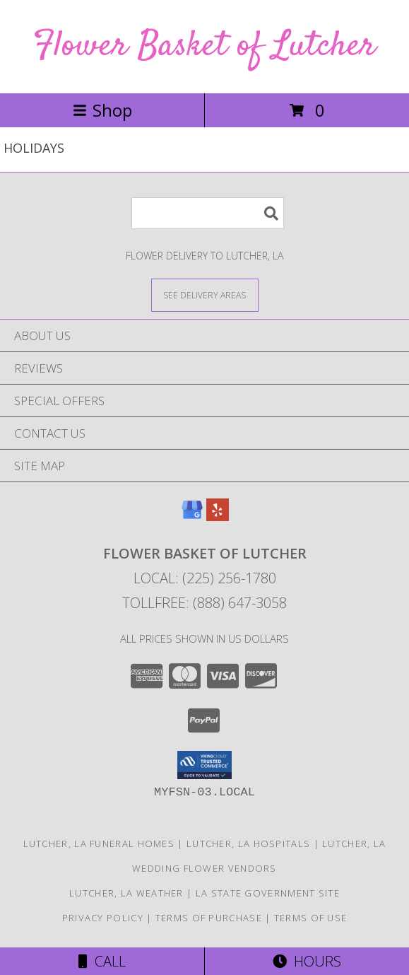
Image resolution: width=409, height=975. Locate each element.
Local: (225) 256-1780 (205, 578)
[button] (204, 765)
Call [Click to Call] (102, 961)
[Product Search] (207, 213)
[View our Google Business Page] (192, 516)
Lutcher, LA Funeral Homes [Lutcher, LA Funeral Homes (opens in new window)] (99, 843)
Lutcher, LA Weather (126, 893)
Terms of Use (311, 917)
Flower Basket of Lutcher (204, 46)
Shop (102, 110)
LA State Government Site (268, 893)
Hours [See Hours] (307, 961)
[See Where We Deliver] (205, 294)
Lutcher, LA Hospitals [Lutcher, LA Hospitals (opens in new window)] (248, 843)
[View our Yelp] (217, 516)
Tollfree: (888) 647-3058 (204, 602)
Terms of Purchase (208, 917)
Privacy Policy (102, 917)
